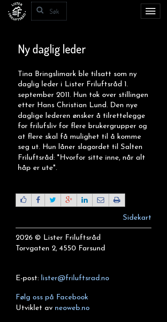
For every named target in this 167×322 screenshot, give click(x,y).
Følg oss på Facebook (52, 297)
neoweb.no (72, 308)
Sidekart (137, 217)
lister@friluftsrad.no (75, 278)
